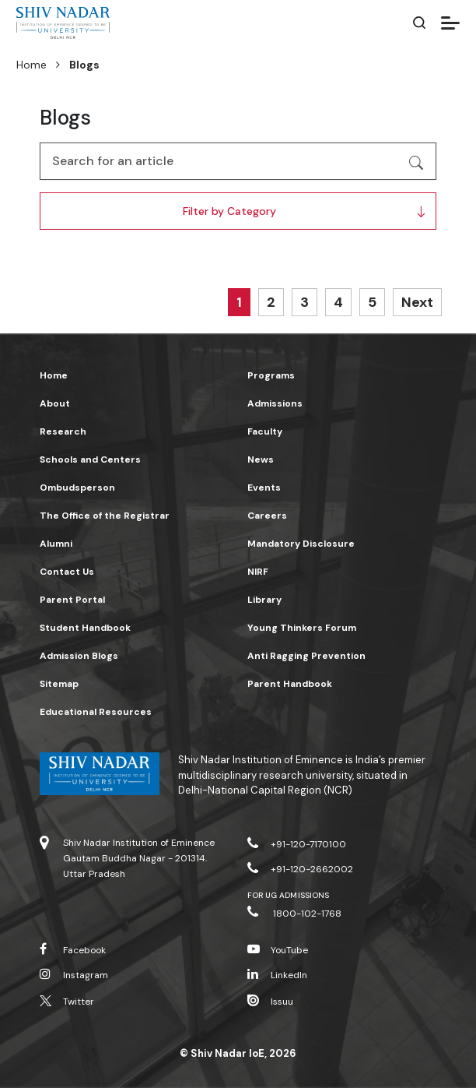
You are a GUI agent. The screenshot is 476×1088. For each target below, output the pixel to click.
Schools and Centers (90, 459)
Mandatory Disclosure (301, 543)
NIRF (257, 571)
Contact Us (67, 571)
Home (31, 65)
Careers (267, 515)
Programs (271, 375)
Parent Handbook (289, 684)
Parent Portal (72, 599)
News (260, 459)
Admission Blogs (79, 656)
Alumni (56, 543)
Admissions (275, 403)
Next (417, 302)
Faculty (264, 431)
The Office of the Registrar (105, 515)
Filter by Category (229, 211)
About (55, 403)
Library (264, 599)
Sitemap (59, 684)
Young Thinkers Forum (301, 627)
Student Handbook (85, 627)
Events (264, 487)
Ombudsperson (77, 487)
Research (63, 431)
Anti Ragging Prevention (306, 656)
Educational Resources (96, 712)
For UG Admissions (288, 895)
